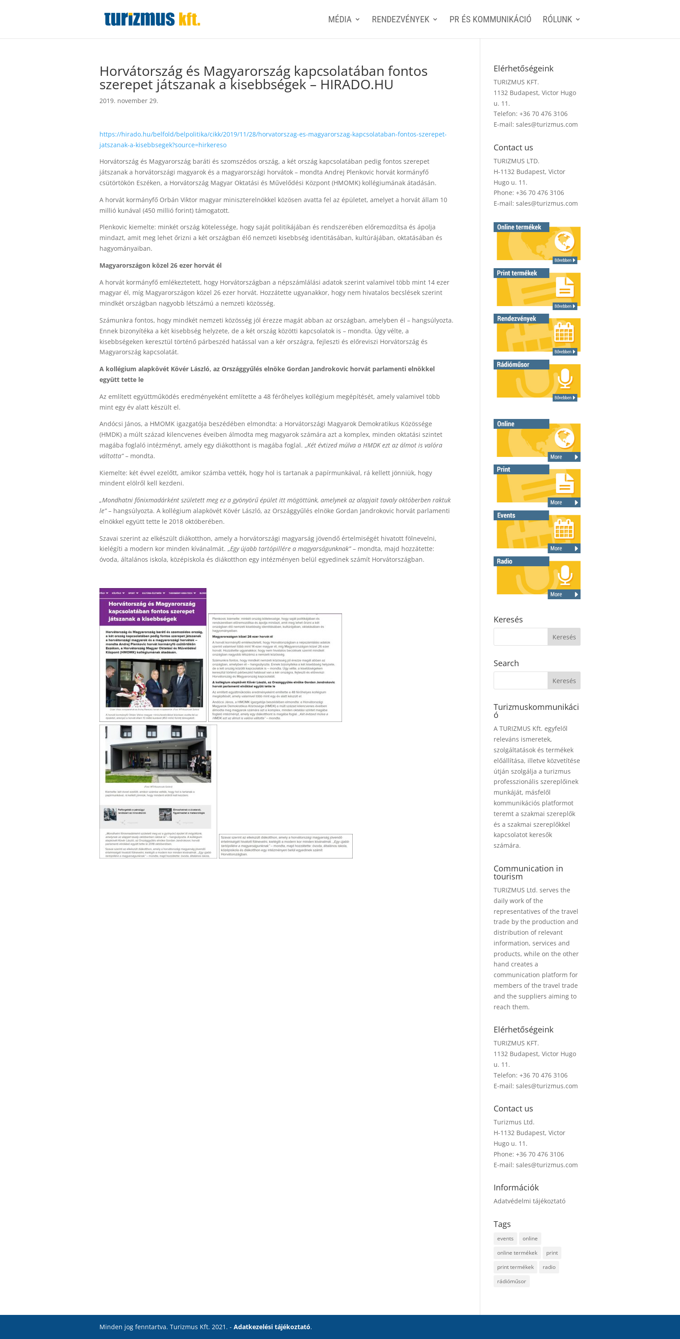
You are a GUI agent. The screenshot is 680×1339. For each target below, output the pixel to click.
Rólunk (557, 20)
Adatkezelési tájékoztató (272, 1326)
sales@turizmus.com (547, 124)
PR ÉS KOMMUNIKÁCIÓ (490, 20)
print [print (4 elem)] (552, 1252)
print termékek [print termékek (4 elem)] (515, 1267)
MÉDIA (340, 20)
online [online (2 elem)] (530, 1238)
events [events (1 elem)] (505, 1238)
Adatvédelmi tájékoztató (529, 1201)
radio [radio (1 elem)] (549, 1267)
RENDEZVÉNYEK (400, 20)
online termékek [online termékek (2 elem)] (517, 1252)
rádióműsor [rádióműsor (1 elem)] (511, 1281)
